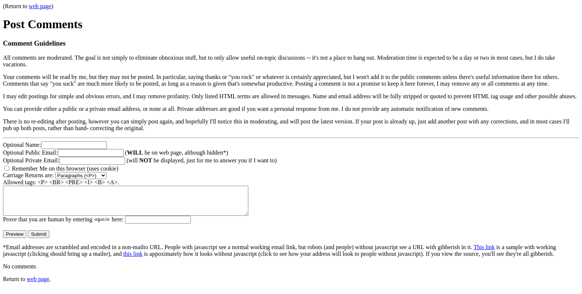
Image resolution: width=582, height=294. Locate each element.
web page (40, 6)
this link (133, 259)
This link (484, 253)
